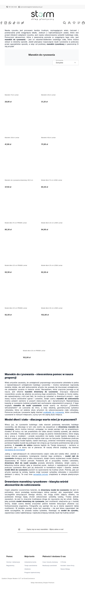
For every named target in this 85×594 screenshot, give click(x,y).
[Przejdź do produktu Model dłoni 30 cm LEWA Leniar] (60, 297)
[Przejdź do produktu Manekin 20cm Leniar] (60, 84)
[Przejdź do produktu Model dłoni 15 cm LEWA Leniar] (60, 169)
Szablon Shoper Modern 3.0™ (11, 580)
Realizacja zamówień (49, 567)
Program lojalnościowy (32, 574)
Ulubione (27, 571)
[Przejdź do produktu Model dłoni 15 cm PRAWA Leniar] (23, 211)
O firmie (63, 564)
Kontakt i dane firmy (67, 567)
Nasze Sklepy (65, 571)
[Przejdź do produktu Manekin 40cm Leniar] (60, 126)
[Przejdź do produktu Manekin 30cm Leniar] (23, 126)
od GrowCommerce (28, 580)
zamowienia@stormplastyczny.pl (31, 7)
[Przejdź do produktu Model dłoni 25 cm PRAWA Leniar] (23, 297)
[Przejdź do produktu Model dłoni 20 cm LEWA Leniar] (60, 211)
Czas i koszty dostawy (50, 564)
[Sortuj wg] (67, 64)
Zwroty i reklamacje (13, 564)
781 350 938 (12, 7)
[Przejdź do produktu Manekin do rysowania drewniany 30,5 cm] (23, 169)
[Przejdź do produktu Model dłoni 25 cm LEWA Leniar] (60, 254)
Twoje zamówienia (30, 567)
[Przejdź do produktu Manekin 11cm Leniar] (23, 84)
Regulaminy (10, 567)
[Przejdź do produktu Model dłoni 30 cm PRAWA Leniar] (42, 339)
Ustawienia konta (30, 564)
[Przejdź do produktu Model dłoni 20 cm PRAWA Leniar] (23, 254)
